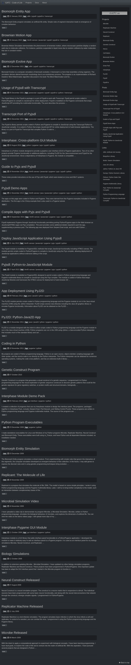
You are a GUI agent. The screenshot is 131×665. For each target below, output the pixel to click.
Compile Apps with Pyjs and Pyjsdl (26, 212)
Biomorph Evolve (8, 72)
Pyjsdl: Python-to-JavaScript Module (27, 264)
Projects (29, 3)
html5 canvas (32, 40)
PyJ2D (57, 153)
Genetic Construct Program (21, 369)
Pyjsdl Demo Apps (14, 188)
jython (28, 145)
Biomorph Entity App (16, 11)
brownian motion (55, 46)
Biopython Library (109, 156)
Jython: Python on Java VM (112, 169)
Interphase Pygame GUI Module (24, 527)
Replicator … (39, 543)
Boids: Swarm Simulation (111, 160)
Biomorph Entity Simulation (21, 448)
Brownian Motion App (17, 35)
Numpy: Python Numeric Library (114, 173)
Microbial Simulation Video (20, 501)
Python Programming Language (114, 194)
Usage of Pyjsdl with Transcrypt (24, 88)
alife (28, 16)
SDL (35, 249)
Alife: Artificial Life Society (111, 152)
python (60, 93)
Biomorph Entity (11, 22)
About (44, 3)
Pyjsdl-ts (23, 98)
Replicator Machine (75, 433)
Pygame (10, 101)
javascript (42, 40)
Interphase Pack (16, 409)
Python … (32, 648)
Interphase (6, 151)
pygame (41, 93)
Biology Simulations (15, 553)
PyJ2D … (64, 306)
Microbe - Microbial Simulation (37, 564)
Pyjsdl (7, 98)
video (17, 512)
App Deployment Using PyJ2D (23, 291)
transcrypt (48, 16)
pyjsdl (34, 16)
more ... (4, 28)
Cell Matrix (106, 53)
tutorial (62, 201)
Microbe (64, 433)
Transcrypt (60, 98)
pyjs (41, 145)
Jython (23, 304)
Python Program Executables (22, 422)
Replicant (5, 485)
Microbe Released (14, 632)
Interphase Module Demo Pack (23, 396)
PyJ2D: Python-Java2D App (21, 317)
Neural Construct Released (21, 580)
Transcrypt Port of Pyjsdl (19, 114)
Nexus (105, 49)
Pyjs (38, 177)
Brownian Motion (108, 61)
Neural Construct (89, 433)
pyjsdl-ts (41, 16)
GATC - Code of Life (12, 3)
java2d (35, 296)
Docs (37, 3)
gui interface (32, 401)
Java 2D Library (108, 165)
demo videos (23, 516)
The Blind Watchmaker (55, 77)
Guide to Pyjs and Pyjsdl (19, 166)
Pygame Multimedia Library (112, 184)
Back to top (125, 663)
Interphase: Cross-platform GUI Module (29, 140)
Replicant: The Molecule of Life (23, 475)
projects (7, 354)
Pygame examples (74, 199)
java (41, 193)
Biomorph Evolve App (17, 61)
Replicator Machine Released (22, 606)
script (66, 227)
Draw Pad (106, 66)
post (22, 227)
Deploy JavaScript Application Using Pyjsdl (32, 238)
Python (4, 101)
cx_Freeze (48, 435)
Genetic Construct (8, 380)
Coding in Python (14, 343)
